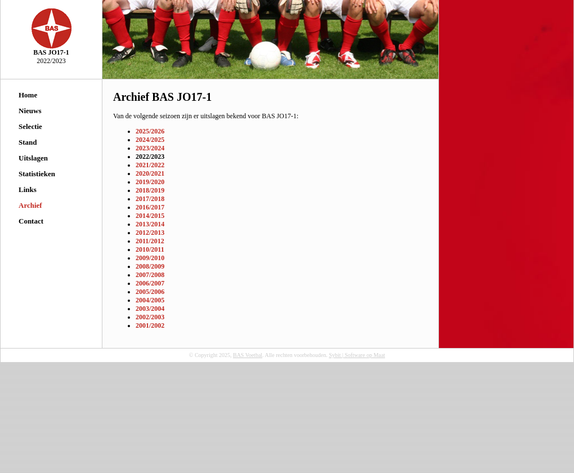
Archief (30, 205)
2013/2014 (150, 224)
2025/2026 (150, 131)
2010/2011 (150, 249)
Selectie (30, 126)
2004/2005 (150, 300)
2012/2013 (150, 232)
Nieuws (30, 110)
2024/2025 (150, 140)
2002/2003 (150, 317)
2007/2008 (150, 275)
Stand (28, 142)
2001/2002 (150, 325)
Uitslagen (33, 158)
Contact (31, 221)
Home (28, 95)
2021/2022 (150, 165)
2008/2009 (150, 266)
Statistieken (37, 173)
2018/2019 (150, 190)
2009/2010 (150, 258)
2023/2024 (150, 148)
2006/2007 (150, 283)
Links (28, 189)
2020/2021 (150, 173)
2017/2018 (150, 199)
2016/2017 (150, 207)
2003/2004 (150, 309)
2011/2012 (150, 241)
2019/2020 (150, 182)
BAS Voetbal (247, 355)
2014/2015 (150, 216)
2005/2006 (150, 292)
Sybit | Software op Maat (357, 355)
